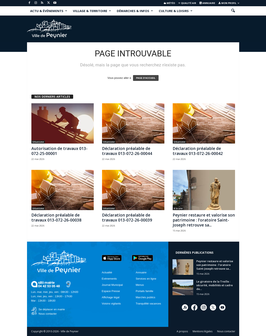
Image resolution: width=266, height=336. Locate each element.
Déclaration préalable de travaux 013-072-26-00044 (127, 151)
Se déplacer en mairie (52, 309)
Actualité (107, 272)
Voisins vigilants (111, 303)
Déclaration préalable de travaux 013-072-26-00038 (56, 217)
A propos (182, 331)
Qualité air (187, 3)
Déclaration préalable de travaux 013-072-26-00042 (198, 151)
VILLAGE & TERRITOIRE (92, 10)
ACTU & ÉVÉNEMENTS (48, 10)
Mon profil (228, 3)
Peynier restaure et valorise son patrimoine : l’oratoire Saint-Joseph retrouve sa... (204, 220)
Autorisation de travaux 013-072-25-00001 (59, 151)
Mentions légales (202, 331)
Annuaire (207, 3)
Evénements (109, 278)
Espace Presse (111, 291)
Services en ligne (146, 278)
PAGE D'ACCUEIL (145, 78)
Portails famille (144, 291)
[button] (233, 10)
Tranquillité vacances (148, 303)
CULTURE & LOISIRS (175, 10)
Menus (140, 284)
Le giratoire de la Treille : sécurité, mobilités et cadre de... (214, 285)
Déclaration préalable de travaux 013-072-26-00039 (127, 217)
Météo (169, 3)
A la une (178, 208)
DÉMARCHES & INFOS (135, 10)
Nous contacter (48, 313)
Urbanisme (38, 141)
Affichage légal (110, 297)
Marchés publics (145, 297)
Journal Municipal (112, 284)
